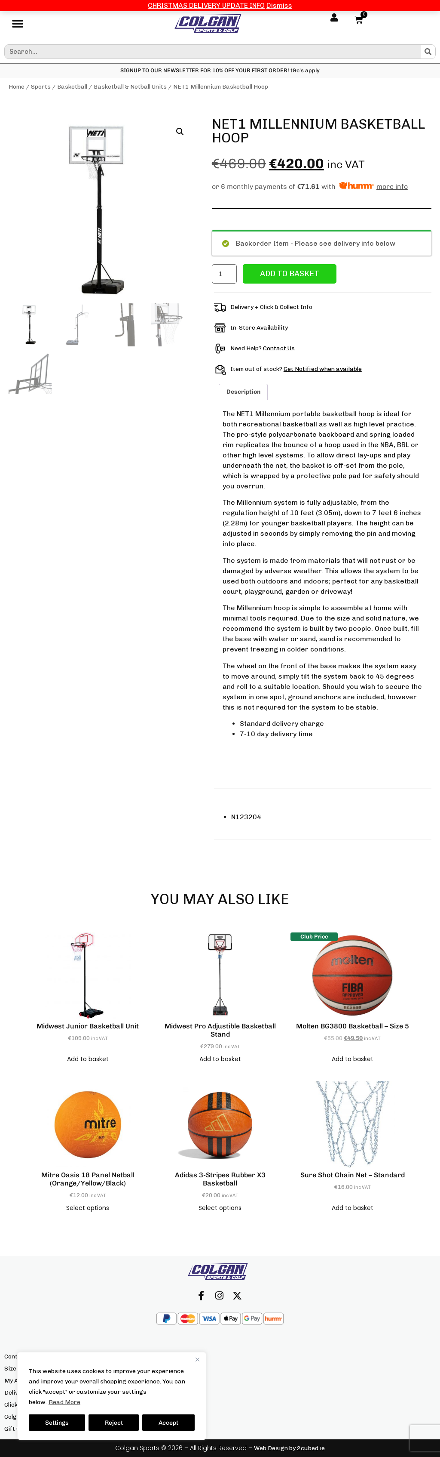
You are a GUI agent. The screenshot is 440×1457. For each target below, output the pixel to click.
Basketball (72, 86)
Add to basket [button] (88, 1059)
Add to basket (289, 273)
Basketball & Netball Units (130, 86)
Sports (41, 86)
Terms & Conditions (177, 1416)
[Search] (428, 52)
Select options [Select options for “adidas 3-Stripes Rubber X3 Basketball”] (220, 1208)
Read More (64, 1402)
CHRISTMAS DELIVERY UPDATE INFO (206, 5)
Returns (162, 1392)
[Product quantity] (224, 274)
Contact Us (279, 348)
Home (16, 86)
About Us (162, 1356)
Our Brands (166, 1368)
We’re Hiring (168, 1428)
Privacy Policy (170, 1404)
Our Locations (170, 1380)
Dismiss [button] (279, 5)
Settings (57, 1422)
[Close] (197, 1359)
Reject (114, 1422)
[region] (111, 1396)
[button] (18, 24)
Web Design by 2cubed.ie (289, 1448)
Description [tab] (243, 391)
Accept (168, 1422)
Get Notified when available (323, 369)
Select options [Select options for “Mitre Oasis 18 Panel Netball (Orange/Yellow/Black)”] (87, 1208)
